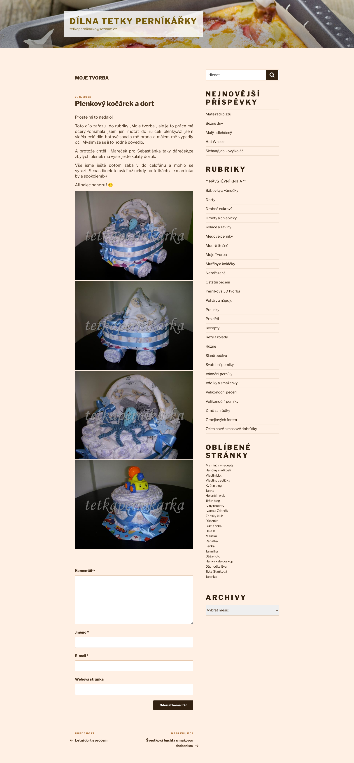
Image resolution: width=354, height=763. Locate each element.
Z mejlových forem (221, 420)
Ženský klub (214, 516)
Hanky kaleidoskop (219, 561)
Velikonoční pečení (221, 392)
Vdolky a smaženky (222, 383)
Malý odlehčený (219, 133)
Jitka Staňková (216, 571)
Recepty (212, 328)
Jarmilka (212, 551)
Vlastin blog (214, 475)
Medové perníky (219, 236)
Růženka (212, 521)
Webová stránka (89, 679)
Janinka (211, 576)
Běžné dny (214, 123)
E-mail (81, 656)
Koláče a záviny (218, 227)
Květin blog (214, 485)
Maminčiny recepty (219, 465)
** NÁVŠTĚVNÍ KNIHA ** (226, 181)
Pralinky (212, 310)
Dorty (210, 200)
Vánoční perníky (219, 374)
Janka (210, 490)
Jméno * (82, 632)
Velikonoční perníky (222, 401)
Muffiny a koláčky (220, 264)
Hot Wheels (215, 142)
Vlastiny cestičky (218, 480)
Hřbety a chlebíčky (221, 218)
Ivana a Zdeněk (217, 511)
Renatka (212, 541)
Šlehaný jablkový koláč (225, 151)
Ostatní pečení (218, 282)
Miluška (211, 536)
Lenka (210, 546)
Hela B (210, 531)
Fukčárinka (214, 526)
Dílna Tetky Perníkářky (133, 21)
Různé (211, 346)
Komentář (85, 571)
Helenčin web (215, 495)
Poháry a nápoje (219, 300)
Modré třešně (217, 245)
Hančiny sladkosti (218, 470)
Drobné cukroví (219, 209)
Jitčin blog (213, 501)
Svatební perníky (220, 365)
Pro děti (212, 319)
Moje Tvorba (92, 78)
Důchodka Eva (216, 566)
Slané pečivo (216, 355)
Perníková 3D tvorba (223, 291)
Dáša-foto (213, 556)
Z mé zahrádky (218, 410)
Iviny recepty (215, 506)
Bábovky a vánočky (222, 190)
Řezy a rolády (217, 337)
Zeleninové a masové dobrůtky (231, 429)
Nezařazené (216, 273)
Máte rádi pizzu (218, 114)
